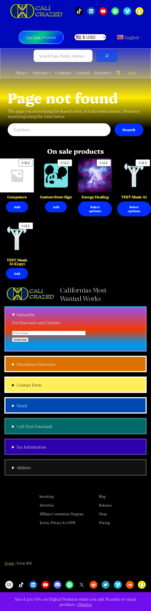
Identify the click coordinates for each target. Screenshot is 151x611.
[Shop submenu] (27, 72)
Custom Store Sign (56, 197)
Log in (131, 72)
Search (128, 129)
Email (22, 405)
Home (9, 563)
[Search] (106, 56)
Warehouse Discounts (36, 364)
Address (24, 467)
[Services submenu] (50, 72)
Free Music (34, 37)
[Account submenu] (111, 72)
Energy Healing (95, 197)
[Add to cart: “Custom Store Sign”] (56, 206)
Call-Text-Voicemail (34, 426)
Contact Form (29, 384)
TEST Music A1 (134, 197)
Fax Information (31, 446)
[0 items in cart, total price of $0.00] (118, 72)
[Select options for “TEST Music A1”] (134, 208)
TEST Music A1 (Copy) (17, 261)
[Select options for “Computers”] (17, 206)
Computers (16, 197)
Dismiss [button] (84, 604)
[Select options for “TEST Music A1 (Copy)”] (17, 273)
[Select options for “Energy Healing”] (95, 208)
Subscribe (26, 314)
